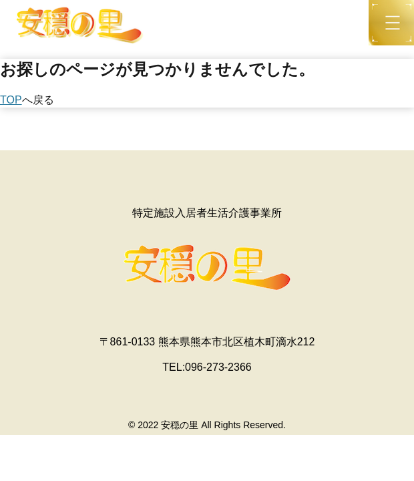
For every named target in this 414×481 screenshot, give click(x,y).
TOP (11, 100)
